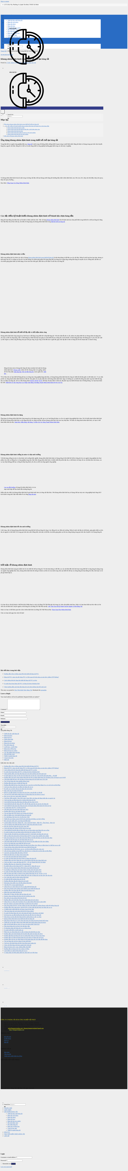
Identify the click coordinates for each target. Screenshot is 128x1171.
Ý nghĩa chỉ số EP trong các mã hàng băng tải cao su (18, 841)
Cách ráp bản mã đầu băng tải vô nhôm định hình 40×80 (19, 802)
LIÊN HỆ (6, 41)
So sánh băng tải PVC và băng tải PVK (15, 809)
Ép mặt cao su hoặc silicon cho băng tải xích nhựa (18, 791)
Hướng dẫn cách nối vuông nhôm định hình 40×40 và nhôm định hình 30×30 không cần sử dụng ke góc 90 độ (35, 779)
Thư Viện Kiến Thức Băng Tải (7, 54)
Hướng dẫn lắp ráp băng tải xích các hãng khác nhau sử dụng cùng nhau (24, 937)
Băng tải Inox (11, 26)
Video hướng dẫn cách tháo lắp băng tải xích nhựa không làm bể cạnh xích (25, 776)
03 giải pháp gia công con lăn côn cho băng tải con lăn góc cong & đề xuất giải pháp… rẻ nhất (30, 777)
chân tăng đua (17, 372)
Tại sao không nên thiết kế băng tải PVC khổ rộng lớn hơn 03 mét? (23, 826)
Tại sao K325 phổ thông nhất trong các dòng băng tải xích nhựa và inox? (24, 796)
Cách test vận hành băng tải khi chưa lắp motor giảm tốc (20, 945)
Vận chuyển (7, 1056)
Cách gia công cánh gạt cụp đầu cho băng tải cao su (18, 789)
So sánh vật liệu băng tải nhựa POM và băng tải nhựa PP (20, 860)
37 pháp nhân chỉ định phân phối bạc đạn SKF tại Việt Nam (21, 954)
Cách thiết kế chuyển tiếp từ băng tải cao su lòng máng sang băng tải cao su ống (26, 832)
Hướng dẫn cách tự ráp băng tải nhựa (14, 813)
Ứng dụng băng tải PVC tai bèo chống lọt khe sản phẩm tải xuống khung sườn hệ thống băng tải (31, 907)
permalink (43, 690)
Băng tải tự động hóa (13, 33)
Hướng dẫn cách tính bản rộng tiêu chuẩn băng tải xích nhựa (21, 902)
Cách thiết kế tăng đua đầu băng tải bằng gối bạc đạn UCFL (21, 804)
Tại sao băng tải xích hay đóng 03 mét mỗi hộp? (17, 943)
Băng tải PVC (8, 739)
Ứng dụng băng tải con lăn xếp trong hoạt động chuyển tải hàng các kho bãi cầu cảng (28, 840)
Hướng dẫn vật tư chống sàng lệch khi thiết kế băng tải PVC (21, 768)
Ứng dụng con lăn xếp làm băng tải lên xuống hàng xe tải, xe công (22, 919)
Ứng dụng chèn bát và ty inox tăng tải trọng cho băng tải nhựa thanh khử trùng (26, 922)
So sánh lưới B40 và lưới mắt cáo (13, 932)
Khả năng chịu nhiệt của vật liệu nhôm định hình (18, 885)
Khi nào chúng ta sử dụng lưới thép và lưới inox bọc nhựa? (21, 905)
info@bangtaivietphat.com (15, 1030)
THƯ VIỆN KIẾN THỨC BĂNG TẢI (14, 40)
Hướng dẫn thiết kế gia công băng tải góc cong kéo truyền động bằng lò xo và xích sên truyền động (32, 787)
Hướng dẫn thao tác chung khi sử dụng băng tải (17, 866)
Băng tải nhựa (12, 24)
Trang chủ (3, 51)
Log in (13, 1165)
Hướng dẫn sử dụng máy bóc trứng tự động (16, 951)
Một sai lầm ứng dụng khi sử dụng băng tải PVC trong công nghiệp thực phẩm (26, 838)
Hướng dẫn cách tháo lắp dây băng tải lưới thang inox (19, 892)
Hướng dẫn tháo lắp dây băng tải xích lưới (16, 883)
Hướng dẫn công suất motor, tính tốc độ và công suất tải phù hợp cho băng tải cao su (28, 909)
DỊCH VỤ (7, 38)
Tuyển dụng (7, 1040)
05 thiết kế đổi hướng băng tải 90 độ (14, 881)
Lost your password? (6, 1169)
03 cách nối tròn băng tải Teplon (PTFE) (15, 858)
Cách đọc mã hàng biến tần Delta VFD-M (15, 855)
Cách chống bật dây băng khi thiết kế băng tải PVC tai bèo (20, 772)
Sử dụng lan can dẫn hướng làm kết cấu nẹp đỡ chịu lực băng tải (22, 917)
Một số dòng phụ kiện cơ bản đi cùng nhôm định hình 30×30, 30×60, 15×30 (25, 875)
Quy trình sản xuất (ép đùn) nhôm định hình (16, 879)
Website (3, 720)
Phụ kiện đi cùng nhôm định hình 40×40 (15, 900)
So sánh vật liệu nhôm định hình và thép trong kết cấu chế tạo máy (23, 873)
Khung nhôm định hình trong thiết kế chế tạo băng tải (19, 920)
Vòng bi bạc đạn (12, 35)
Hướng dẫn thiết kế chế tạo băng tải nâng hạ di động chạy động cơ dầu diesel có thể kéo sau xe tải (32, 847)
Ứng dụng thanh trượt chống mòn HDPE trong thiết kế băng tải (22, 890)
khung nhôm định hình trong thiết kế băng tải (41, 257)
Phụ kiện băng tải (13, 31)
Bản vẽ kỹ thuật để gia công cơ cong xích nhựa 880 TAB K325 (22, 926)
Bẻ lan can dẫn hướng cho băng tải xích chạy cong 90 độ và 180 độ (23, 794)
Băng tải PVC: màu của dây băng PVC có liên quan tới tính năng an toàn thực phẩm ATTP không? (31, 770)
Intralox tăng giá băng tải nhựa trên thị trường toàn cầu (19, 898)
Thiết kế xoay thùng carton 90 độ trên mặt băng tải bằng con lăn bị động (24, 821)
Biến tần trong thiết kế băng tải (13, 894)
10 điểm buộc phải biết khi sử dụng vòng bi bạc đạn (19, 911)
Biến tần (6, 761)
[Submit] (8, 48)
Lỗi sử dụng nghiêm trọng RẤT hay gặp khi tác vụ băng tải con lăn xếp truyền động (28, 853)
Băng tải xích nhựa (13, 22)
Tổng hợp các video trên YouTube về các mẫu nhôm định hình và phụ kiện (25, 904)
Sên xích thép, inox (13, 29)
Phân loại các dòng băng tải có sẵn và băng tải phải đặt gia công (22, 934)
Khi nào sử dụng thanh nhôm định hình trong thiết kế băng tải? (21, 870)
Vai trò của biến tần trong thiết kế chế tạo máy (17, 845)
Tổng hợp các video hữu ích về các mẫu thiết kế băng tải (20, 888)
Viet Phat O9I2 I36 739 (29, 62)
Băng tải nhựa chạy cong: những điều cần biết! (17, 949)
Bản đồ (6, 1044)
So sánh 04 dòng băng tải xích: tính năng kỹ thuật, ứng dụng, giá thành (24, 915)
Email (2, 717)
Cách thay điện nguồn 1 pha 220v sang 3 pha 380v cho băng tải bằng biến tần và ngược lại (29, 800)
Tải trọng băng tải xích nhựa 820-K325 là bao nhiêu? (19, 913)
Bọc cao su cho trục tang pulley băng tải (15, 798)
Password (4, 1162)
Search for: (11, 114)
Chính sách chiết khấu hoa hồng (13, 1058)
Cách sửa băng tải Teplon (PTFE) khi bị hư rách (17, 830)
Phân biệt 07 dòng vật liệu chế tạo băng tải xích (17, 896)
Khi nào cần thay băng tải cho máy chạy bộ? (16, 828)
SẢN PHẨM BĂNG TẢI (11, 18)
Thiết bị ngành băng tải (14, 37)
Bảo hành (6, 1054)
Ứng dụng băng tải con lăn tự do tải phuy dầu (17, 928)
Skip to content (5, 1)
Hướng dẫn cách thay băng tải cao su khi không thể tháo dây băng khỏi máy (25, 862)
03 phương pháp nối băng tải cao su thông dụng (17, 930)
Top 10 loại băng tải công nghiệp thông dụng (16, 783)
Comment (4, 711)
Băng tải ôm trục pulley (14, 28)
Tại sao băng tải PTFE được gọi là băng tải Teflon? (18, 815)
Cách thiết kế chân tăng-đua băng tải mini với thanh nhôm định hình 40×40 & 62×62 (27, 808)
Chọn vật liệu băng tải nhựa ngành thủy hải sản (17, 947)
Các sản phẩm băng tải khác (12, 754)
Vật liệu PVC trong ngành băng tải (14, 887)
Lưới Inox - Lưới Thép (10, 749)
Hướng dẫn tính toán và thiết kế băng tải (15, 785)
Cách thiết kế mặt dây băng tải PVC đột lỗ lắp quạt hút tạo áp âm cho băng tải (26, 806)
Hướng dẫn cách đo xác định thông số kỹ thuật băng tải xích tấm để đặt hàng (26, 941)
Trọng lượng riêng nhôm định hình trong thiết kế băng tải (20, 849)
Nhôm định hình (8, 741)
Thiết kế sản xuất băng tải (15, 20)
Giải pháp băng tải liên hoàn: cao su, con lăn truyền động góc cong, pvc (24, 851)
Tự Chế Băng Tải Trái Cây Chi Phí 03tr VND (16, 819)
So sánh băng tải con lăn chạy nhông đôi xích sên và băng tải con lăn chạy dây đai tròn (28, 877)
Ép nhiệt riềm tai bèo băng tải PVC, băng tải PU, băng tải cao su (22, 868)
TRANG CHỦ (8, 15)
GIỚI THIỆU (7, 17)
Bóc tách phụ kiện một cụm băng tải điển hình (17, 823)
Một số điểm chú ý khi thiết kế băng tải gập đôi (17, 817)
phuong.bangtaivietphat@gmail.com (34, 1030)
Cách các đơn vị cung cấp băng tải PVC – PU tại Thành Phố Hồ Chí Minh (25, 864)
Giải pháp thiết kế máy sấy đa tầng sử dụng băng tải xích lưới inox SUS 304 (25, 781)
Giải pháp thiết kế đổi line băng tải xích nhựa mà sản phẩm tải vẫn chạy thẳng (26, 843)
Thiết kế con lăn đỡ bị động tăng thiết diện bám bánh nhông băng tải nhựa (25, 924)
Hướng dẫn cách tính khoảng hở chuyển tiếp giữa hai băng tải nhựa (23, 936)
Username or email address (9, 1159)
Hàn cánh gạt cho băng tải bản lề (13, 792)
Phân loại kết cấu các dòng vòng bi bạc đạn (16, 856)
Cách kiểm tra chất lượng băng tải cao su (15, 952)
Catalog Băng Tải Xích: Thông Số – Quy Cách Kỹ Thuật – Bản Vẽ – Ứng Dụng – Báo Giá (29, 824)
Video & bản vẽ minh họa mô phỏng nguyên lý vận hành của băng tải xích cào (26, 836)
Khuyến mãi (7, 1038)
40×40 (32, 380)
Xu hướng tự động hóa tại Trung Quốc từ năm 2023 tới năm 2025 (22, 872)
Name (2, 714)
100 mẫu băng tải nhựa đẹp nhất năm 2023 (16, 811)
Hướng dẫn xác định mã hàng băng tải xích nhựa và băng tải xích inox (24, 939)
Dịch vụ (6, 1042)
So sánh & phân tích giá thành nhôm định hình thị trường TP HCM (22, 834)
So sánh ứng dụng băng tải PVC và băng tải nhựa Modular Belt (22, 774)
